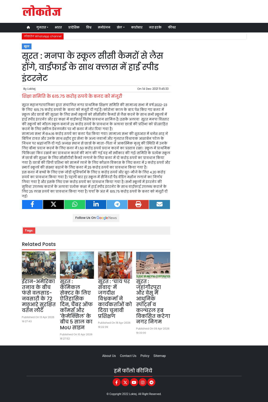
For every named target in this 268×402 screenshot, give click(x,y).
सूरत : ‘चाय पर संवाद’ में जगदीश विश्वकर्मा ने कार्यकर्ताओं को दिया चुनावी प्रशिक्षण (115, 298)
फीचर (172, 27)
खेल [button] (119, 27)
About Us (109, 356)
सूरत (26, 46)
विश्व (88, 27)
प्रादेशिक (74, 27)
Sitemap (159, 356)
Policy (145, 356)
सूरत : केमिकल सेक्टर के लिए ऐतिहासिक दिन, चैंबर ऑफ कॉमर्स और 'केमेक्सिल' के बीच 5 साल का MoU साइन (76, 304)
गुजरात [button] (41, 27)
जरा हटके (155, 27)
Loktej (31, 89)
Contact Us (128, 356)
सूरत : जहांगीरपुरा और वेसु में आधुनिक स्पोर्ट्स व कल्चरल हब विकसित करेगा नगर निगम (153, 301)
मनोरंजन (104, 27)
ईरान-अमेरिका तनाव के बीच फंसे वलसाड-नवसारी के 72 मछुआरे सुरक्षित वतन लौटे (39, 296)
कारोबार (137, 27)
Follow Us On (96, 217)
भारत (58, 27)
